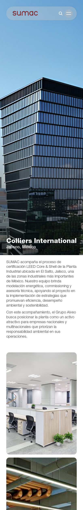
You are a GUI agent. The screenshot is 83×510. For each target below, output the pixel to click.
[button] (69, 13)
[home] (25, 13)
